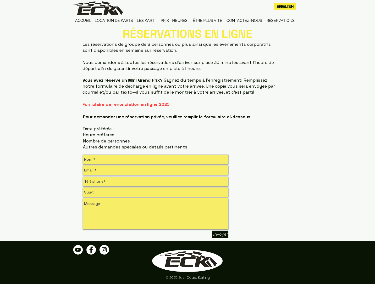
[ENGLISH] (285, 6)
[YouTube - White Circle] (78, 250)
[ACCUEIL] (83, 20)
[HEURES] (180, 20)
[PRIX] (165, 20)
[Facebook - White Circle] (91, 250)
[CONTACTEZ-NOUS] (244, 20)
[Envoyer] (220, 234)
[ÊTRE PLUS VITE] (207, 20)
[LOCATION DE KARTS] (114, 20)
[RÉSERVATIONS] (280, 20)
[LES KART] (146, 20)
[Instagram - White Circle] (104, 250)
